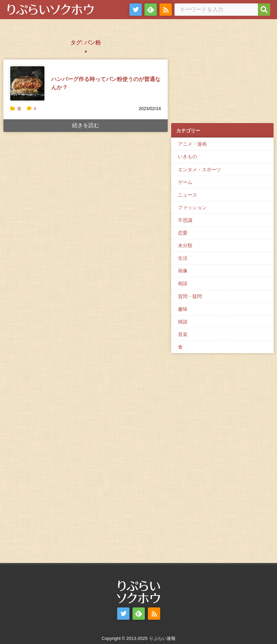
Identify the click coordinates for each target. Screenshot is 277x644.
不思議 (185, 220)
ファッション (192, 207)
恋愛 (183, 233)
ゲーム (185, 182)
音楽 (183, 334)
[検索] (264, 9)
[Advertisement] (222, 75)
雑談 (183, 321)
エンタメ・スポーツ (199, 169)
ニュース (187, 195)
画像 (183, 270)
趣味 (183, 309)
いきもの (187, 156)
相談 (183, 283)
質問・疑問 (190, 296)
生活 (183, 258)
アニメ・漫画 (192, 144)
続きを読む (85, 125)
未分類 (185, 245)
